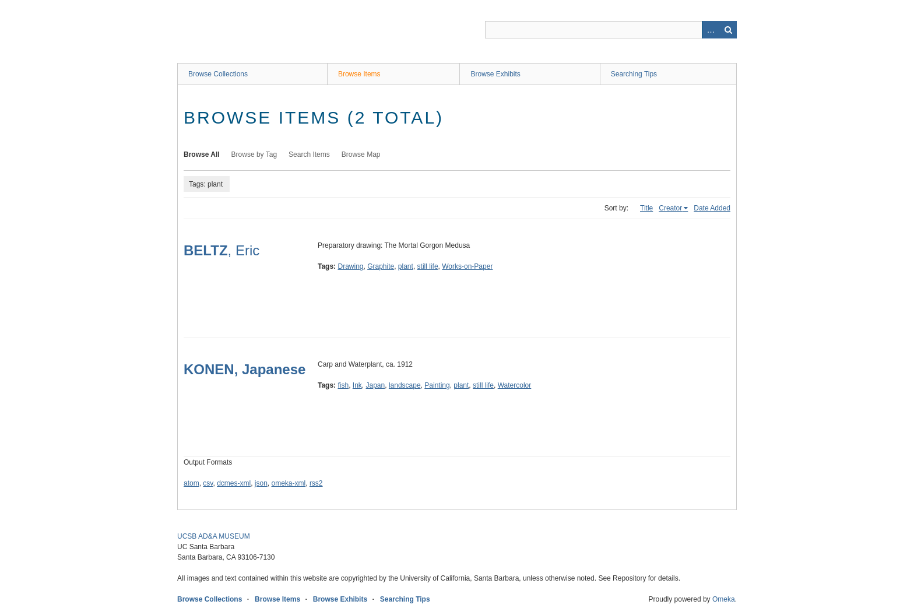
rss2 (316, 483)
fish (343, 385)
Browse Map (361, 154)
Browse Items (359, 74)
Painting (436, 385)
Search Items (309, 154)
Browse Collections (218, 74)
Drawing (350, 266)
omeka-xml (289, 483)
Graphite (380, 266)
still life (427, 266)
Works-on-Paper (467, 266)
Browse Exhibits (495, 74)
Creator (670, 208)
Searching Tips (634, 74)
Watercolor (515, 385)
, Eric (221, 250)
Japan (375, 385)
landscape (405, 385)
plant (405, 266)
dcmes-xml (234, 483)
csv (208, 483)
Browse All (202, 154)
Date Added (712, 208)
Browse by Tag (254, 154)
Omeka (723, 599)
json (261, 483)
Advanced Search (710, 29)
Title (646, 208)
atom (191, 483)
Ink (357, 385)
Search (728, 29)
